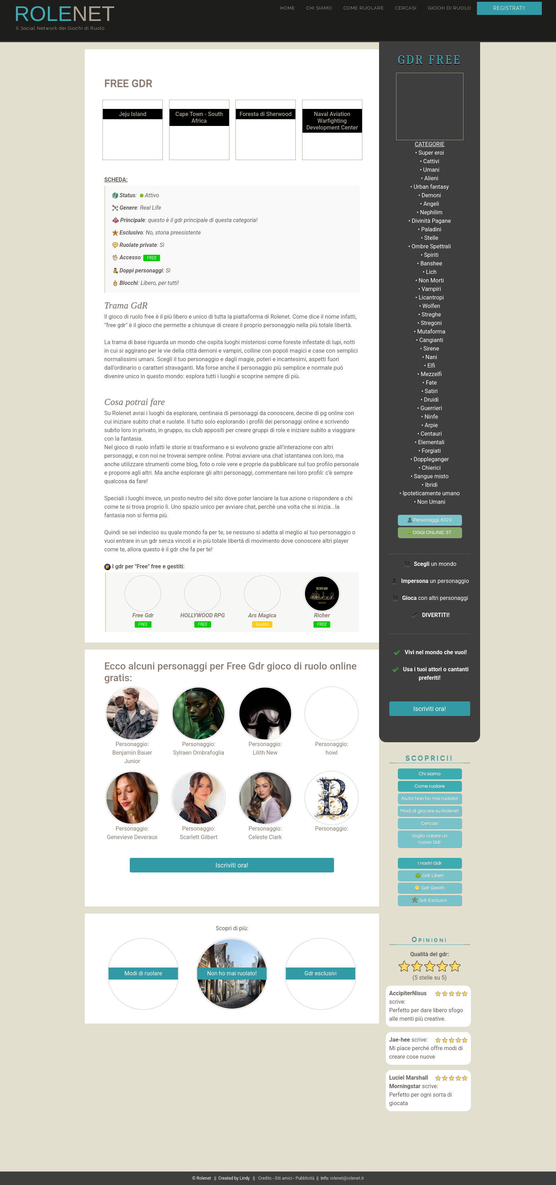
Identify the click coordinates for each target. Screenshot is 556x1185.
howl (332, 752)
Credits (265, 1178)
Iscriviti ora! (232, 865)
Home (287, 8)
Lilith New (265, 752)
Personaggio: (132, 717)
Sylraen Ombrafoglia (198, 752)
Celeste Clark (265, 837)
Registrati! (509, 8)
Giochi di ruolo (449, 8)
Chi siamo (319, 8)
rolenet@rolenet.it (347, 1178)
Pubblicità (304, 1178)
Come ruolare (364, 8)
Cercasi (406, 8)
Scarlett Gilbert (198, 837)
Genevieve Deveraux (132, 837)
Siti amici (283, 1178)
